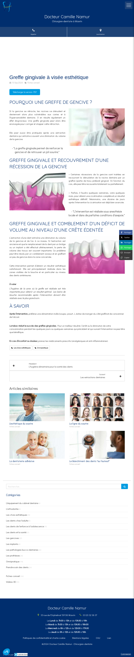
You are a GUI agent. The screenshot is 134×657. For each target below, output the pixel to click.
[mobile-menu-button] (128, 5)
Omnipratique (12, 561)
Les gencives (12, 538)
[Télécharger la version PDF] (24, 92)
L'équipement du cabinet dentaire (22, 503)
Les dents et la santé (16, 532)
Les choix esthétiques (16, 514)
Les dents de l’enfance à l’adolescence (25, 526)
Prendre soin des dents (17, 567)
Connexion (126, 653)
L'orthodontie (12, 508)
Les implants (12, 543)
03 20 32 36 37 (90, 615)
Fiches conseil (13, 576)
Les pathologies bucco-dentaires (22, 549)
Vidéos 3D (11, 581)
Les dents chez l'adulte (17, 520)
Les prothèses (13, 555)
